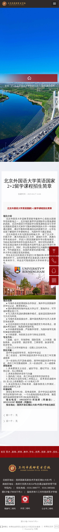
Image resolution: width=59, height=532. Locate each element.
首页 (7, 86)
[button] (54, 4)
